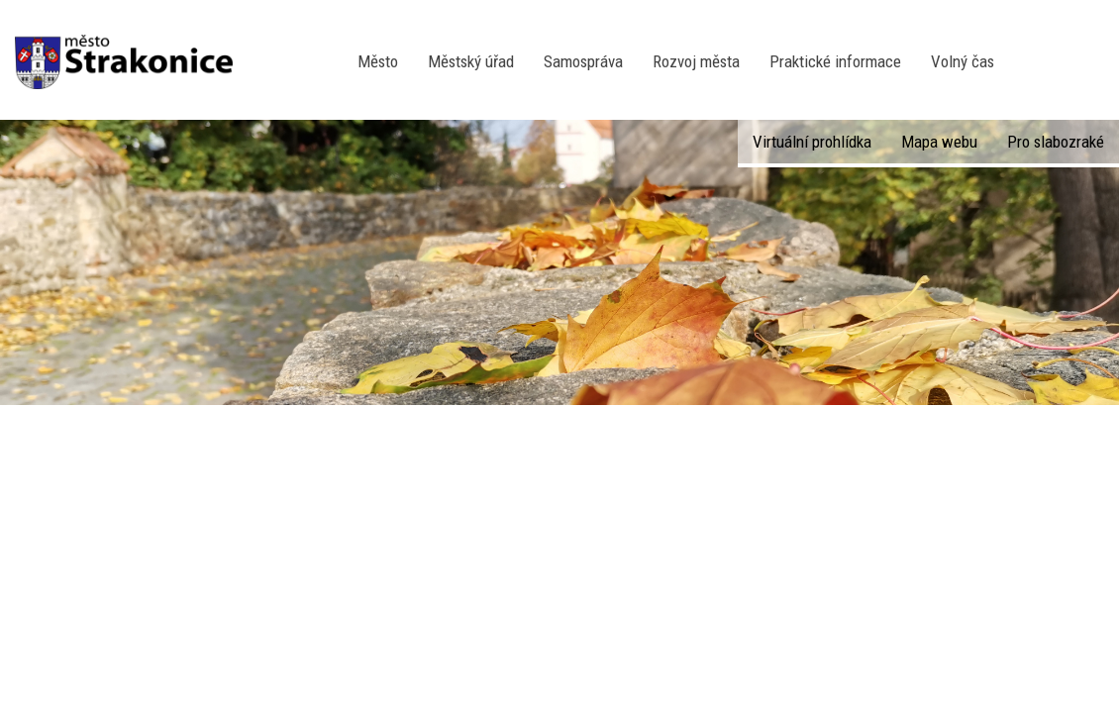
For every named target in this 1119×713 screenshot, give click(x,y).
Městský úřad (471, 61)
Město (377, 61)
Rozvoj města (696, 61)
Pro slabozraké (1055, 142)
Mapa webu (939, 142)
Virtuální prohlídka (812, 142)
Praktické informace (835, 61)
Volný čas (962, 61)
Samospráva (583, 61)
